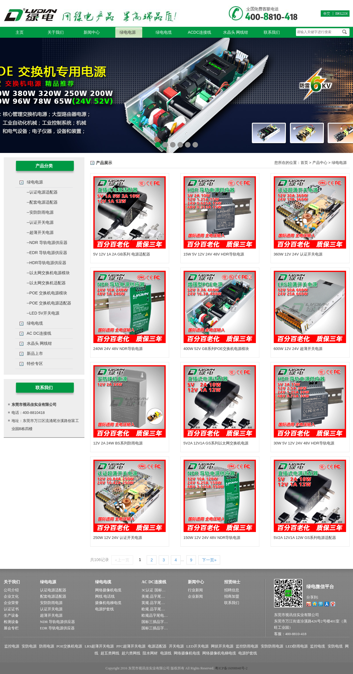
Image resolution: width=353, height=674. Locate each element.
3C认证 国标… (153, 590)
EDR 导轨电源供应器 (57, 628)
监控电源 (11, 646)
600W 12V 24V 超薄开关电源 (298, 349)
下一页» (209, 560)
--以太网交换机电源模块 (48, 272)
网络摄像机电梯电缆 (219, 653)
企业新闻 (195, 596)
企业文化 (11, 596)
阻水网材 (150, 653)
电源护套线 (104, 609)
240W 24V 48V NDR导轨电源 (118, 349)
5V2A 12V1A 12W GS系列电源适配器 (305, 537)
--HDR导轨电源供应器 (47, 262)
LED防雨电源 (297, 646)
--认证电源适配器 (42, 192)
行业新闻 (195, 590)
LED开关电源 (197, 646)
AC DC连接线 (39, 333)
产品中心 (319, 162)
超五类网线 (110, 653)
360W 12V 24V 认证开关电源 (298, 254)
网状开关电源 (222, 646)
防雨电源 (46, 646)
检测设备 (11, 622)
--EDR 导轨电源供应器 (47, 252)
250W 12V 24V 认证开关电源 (117, 537)
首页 (304, 162)
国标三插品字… (154, 622)
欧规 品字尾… (153, 609)
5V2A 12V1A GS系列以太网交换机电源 (216, 443)
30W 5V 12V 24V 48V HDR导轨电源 (304, 443)
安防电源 (29, 646)
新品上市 (35, 353)
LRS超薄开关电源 (99, 646)
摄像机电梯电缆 (108, 603)
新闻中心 (92, 32)
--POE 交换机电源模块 (47, 293)
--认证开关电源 (40, 222)
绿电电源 (128, 32)
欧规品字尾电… (154, 615)
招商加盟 (231, 596)
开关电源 (176, 646)
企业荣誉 (11, 603)
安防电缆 (335, 646)
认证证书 (11, 609)
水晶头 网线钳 (235, 32)
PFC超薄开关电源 (131, 646)
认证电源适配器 (53, 590)
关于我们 (56, 32)
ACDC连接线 (200, 32)
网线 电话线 (105, 596)
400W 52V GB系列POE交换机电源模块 (216, 349)
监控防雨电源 (247, 646)
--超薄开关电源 (40, 232)
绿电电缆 (164, 32)
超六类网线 (131, 653)
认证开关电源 (51, 609)
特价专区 (35, 363)
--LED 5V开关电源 (43, 313)
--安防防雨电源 (40, 212)
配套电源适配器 (53, 596)
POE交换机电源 (69, 646)
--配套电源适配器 (42, 202)
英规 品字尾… (153, 603)
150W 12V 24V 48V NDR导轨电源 (212, 537)
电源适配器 (157, 646)
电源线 (165, 653)
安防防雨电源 (51, 603)
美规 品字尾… (153, 596)
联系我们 (272, 32)
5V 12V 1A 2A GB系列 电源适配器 (121, 254)
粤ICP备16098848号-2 (231, 668)
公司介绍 (11, 590)
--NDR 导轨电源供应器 (47, 242)
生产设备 (11, 615)
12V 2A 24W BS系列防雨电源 (118, 443)
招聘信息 (231, 590)
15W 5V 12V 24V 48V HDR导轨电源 (214, 254)
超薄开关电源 (51, 615)
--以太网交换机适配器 (46, 283)
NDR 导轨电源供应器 (57, 622)
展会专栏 (11, 628)
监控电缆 (317, 646)
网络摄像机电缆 (108, 590)
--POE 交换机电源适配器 (49, 303)
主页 (20, 32)
